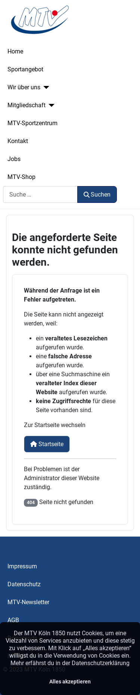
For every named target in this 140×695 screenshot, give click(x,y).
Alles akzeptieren (70, 682)
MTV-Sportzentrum (32, 123)
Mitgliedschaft (26, 105)
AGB (13, 620)
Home (15, 51)
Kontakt (17, 141)
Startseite (46, 444)
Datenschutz (24, 584)
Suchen (97, 194)
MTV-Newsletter (28, 602)
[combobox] (40, 194)
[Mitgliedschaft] (50, 105)
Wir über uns (23, 87)
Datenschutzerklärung (101, 663)
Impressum (22, 566)
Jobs (14, 159)
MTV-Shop (21, 176)
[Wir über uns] (44, 87)
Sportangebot (25, 69)
